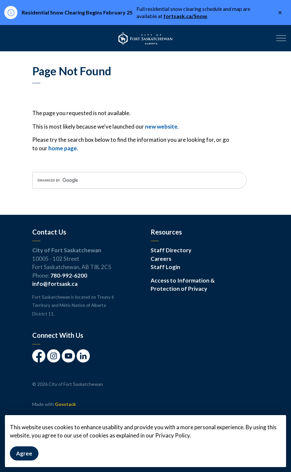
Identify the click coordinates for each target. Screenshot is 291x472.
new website (161, 126)
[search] (139, 180)
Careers (161, 258)
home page (62, 148)
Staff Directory (171, 250)
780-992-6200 (68, 275)
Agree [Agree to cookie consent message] (24, 453)
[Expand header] (281, 38)
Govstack (65, 404)
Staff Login (165, 266)
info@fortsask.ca (55, 283)
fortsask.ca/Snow (185, 16)
